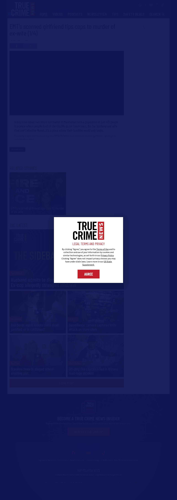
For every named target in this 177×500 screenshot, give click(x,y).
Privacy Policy (107, 255)
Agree (88, 274)
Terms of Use (102, 249)
